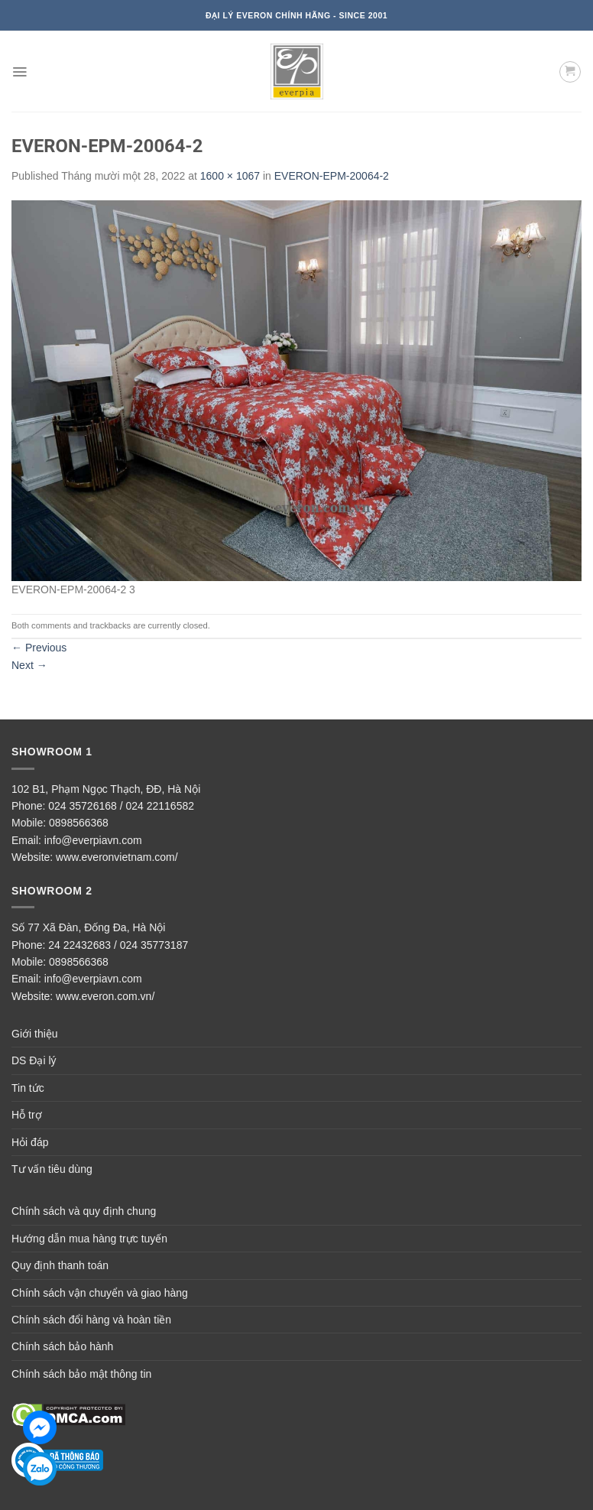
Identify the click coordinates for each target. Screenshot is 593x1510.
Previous (38, 647)
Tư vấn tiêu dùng (51, 1169)
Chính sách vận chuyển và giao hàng (99, 1293)
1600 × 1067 (230, 176)
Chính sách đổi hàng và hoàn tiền (91, 1320)
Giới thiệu (34, 1034)
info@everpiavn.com (93, 840)
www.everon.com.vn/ (105, 996)
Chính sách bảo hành (62, 1346)
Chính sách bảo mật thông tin (81, 1374)
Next (29, 665)
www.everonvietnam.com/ (117, 857)
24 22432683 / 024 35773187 (118, 945)
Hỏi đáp (29, 1142)
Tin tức (27, 1088)
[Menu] (19, 71)
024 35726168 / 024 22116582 (121, 806)
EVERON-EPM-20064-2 (331, 176)
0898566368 (79, 823)
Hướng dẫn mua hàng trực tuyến (89, 1238)
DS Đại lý (34, 1060)
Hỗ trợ (26, 1115)
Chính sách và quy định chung (83, 1211)
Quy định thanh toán (60, 1265)
